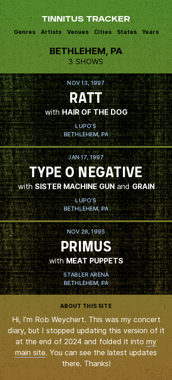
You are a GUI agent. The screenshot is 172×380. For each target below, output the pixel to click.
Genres (24, 31)
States (127, 31)
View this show (86, 109)
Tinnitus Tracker (86, 19)
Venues (78, 31)
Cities (102, 31)
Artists (51, 31)
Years (150, 31)
